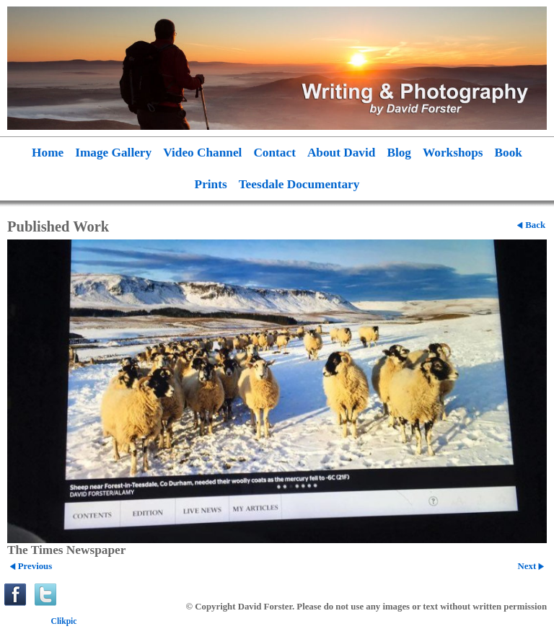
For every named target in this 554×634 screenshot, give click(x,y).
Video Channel (202, 152)
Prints (211, 184)
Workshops (453, 152)
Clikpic (64, 621)
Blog (399, 152)
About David (341, 152)
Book (508, 152)
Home (47, 152)
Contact (274, 152)
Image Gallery (113, 152)
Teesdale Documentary (299, 184)
